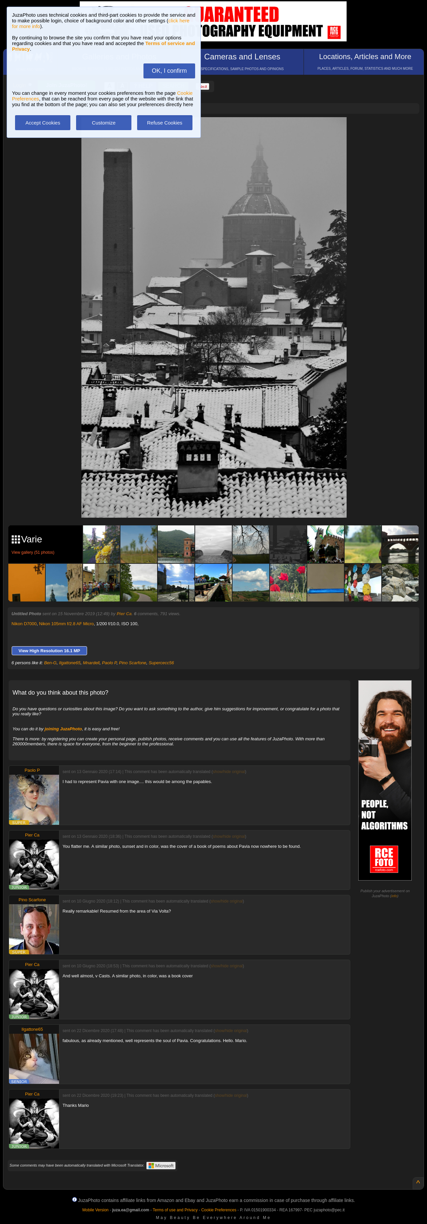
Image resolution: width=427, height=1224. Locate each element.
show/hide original (229, 771)
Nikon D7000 (24, 623)
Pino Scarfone (132, 662)
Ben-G (50, 662)
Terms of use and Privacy (175, 1210)
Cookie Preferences (218, 1210)
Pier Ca (124, 613)
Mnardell (91, 662)
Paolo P (109, 662)
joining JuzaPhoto (63, 728)
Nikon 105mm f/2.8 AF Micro (66, 623)
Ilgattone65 (69, 662)
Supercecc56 (161, 662)
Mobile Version (95, 1210)
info (394, 896)
